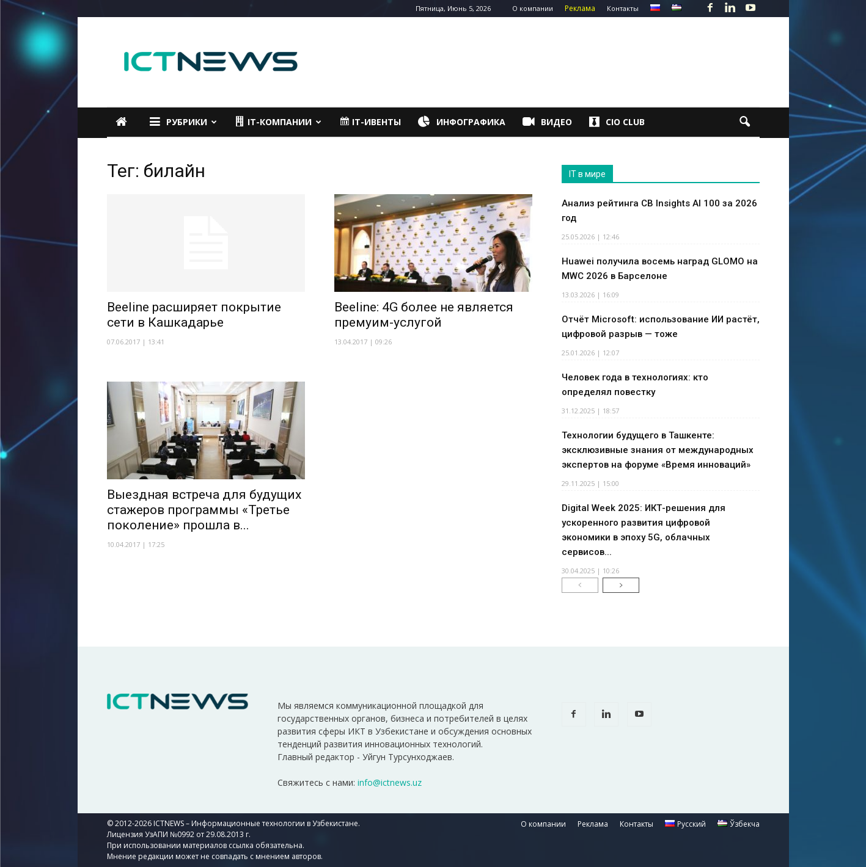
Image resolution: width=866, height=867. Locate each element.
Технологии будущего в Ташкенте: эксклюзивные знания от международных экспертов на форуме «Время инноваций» (658, 450)
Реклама (580, 8)
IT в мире (587, 174)
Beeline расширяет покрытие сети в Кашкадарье (194, 315)
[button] (745, 122)
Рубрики (183, 122)
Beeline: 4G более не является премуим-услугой (423, 315)
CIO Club (617, 122)
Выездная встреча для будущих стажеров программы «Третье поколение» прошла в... (204, 509)
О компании (532, 8)
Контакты (623, 8)
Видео (547, 122)
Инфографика (461, 122)
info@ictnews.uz (390, 782)
